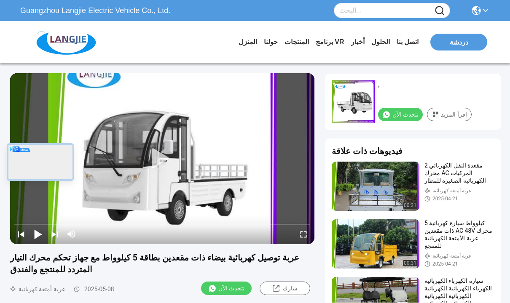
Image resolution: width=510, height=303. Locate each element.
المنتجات (297, 41)
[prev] (21, 234)
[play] (162, 158)
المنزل (248, 41)
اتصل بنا (408, 41)
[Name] (440, 10)
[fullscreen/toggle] (303, 234)
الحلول (380, 41)
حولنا (271, 41)
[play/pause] (38, 234)
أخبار (358, 41)
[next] (54, 234)
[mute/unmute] (71, 234)
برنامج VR (330, 41)
